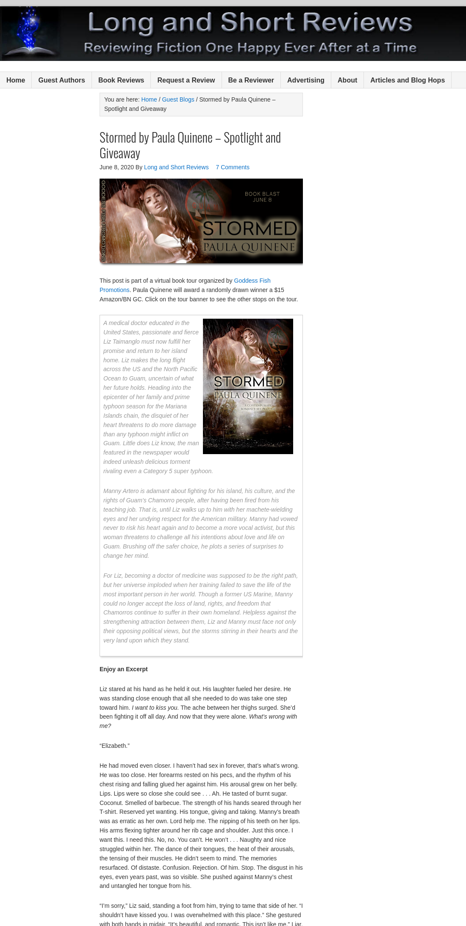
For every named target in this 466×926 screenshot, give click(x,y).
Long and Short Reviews (233, 33)
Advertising (306, 80)
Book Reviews (121, 80)
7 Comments (233, 167)
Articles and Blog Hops (407, 80)
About (347, 80)
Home (15, 80)
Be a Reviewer (251, 80)
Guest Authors (61, 80)
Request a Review (186, 80)
